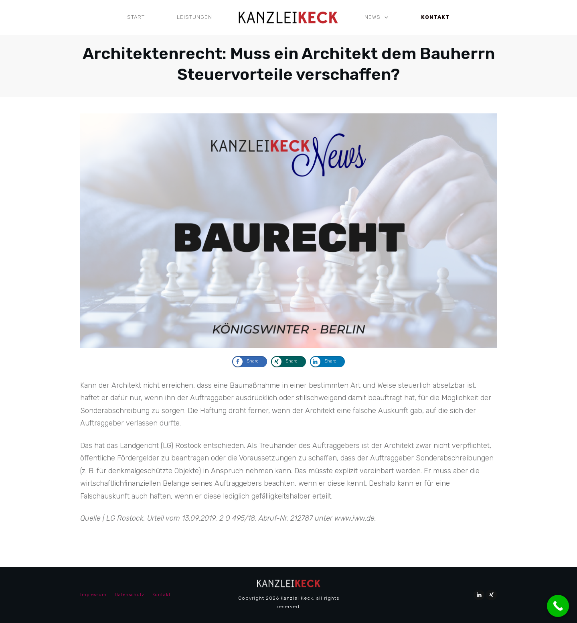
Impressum (93, 594)
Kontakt (161, 594)
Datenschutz (129, 594)
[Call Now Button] (558, 606)
